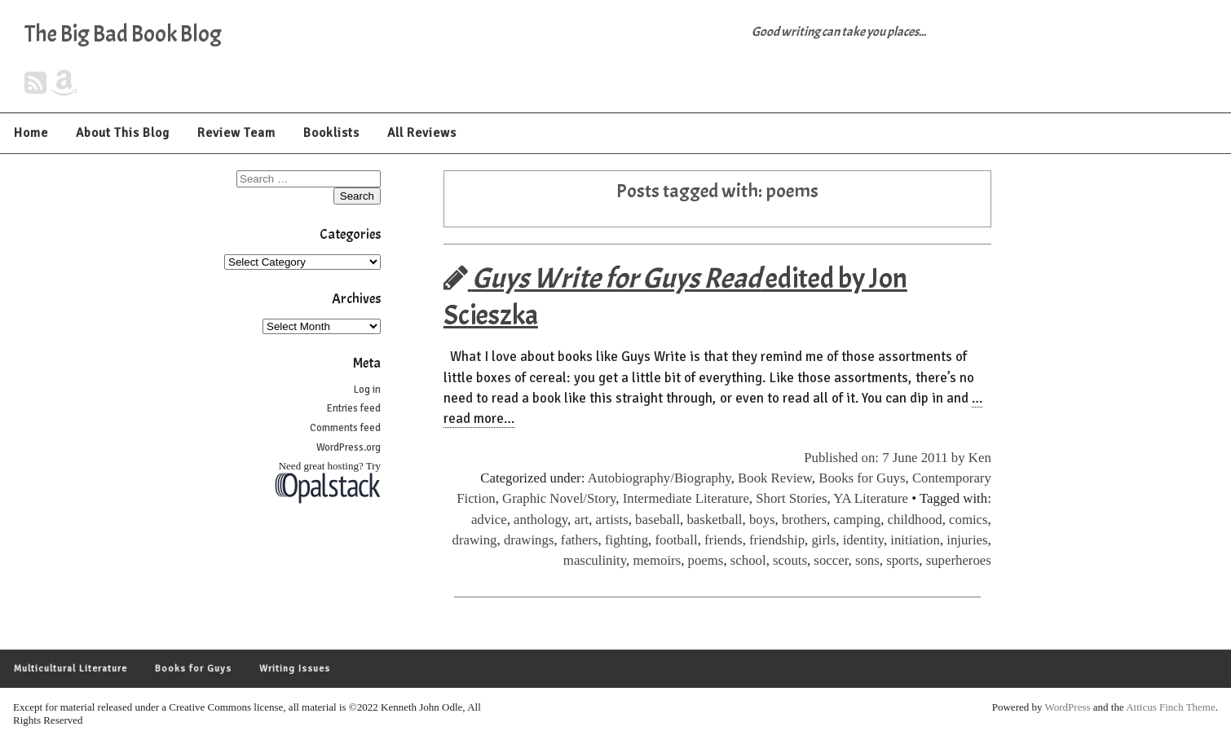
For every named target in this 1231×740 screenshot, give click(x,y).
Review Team (236, 133)
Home (31, 133)
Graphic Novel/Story (559, 498)
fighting (626, 540)
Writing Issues (294, 669)
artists (612, 519)
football (676, 540)
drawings (529, 540)
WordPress (1068, 707)
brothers (804, 519)
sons (867, 560)
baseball (657, 519)
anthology (540, 519)
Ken (979, 457)
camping (856, 519)
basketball (714, 519)
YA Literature (870, 498)
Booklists (331, 133)
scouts (790, 560)
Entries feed (354, 408)
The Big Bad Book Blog (123, 34)
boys (762, 519)
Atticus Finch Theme (1171, 707)
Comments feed (345, 427)
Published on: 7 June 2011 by (886, 457)
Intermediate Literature (686, 498)
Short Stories (791, 498)
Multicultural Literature (70, 669)
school (748, 560)
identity (863, 540)
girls (823, 540)
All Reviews (422, 133)
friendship (777, 540)
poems (706, 560)
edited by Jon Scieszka (675, 296)
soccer (831, 560)
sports (902, 560)
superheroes (958, 560)
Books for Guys (861, 478)
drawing (474, 540)
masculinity (594, 560)
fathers (579, 540)
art (581, 519)
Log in (367, 389)
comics (968, 519)
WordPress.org (348, 447)
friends (723, 540)
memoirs (657, 560)
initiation (915, 540)
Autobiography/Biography (659, 478)
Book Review (775, 478)
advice (489, 519)
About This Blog (123, 133)
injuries (966, 540)
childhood (915, 519)
